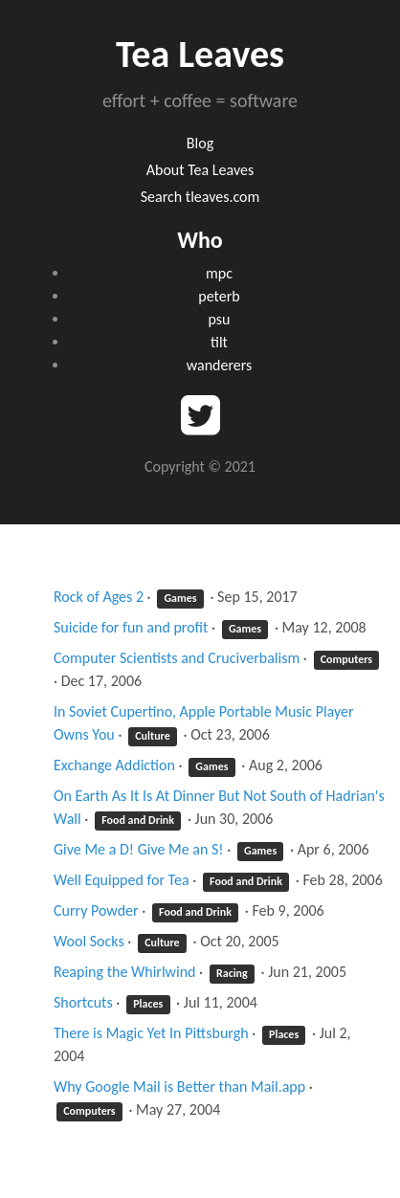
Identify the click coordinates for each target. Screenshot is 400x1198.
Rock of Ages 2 (99, 597)
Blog (200, 143)
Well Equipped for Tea (121, 880)
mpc (219, 273)
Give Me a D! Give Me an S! (139, 849)
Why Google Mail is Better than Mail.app (179, 1086)
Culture (152, 736)
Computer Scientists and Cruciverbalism (177, 658)
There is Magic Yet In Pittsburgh (151, 1033)
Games (180, 598)
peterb (218, 296)
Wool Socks (89, 941)
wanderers (220, 365)
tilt (219, 342)
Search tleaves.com (200, 197)
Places (148, 1003)
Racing (232, 973)
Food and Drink (137, 820)
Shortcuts (83, 1002)
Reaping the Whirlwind (125, 972)
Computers (346, 659)
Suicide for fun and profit (131, 627)
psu (220, 319)
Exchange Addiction (114, 765)
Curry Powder (96, 910)
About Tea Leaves (200, 170)
